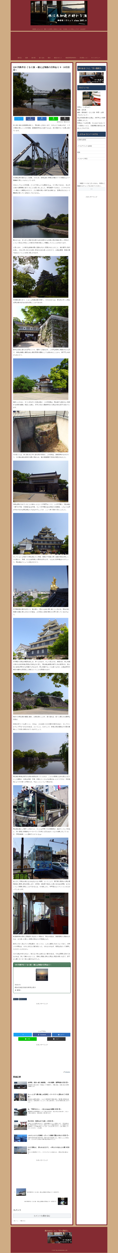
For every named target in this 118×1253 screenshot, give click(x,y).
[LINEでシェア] (53, 119)
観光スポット (22, 999)
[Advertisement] (59, 43)
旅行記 (16, 999)
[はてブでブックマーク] (42, 119)
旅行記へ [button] (18, 990)
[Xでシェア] (18, 119)
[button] (65, 119)
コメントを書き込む (42, 1216)
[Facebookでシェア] (30, 119)
